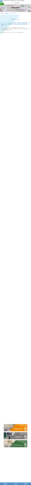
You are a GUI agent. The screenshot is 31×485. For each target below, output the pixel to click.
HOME (2, 13)
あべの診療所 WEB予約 (5, 484)
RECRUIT (2, 4)
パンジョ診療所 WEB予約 (15, 484)
